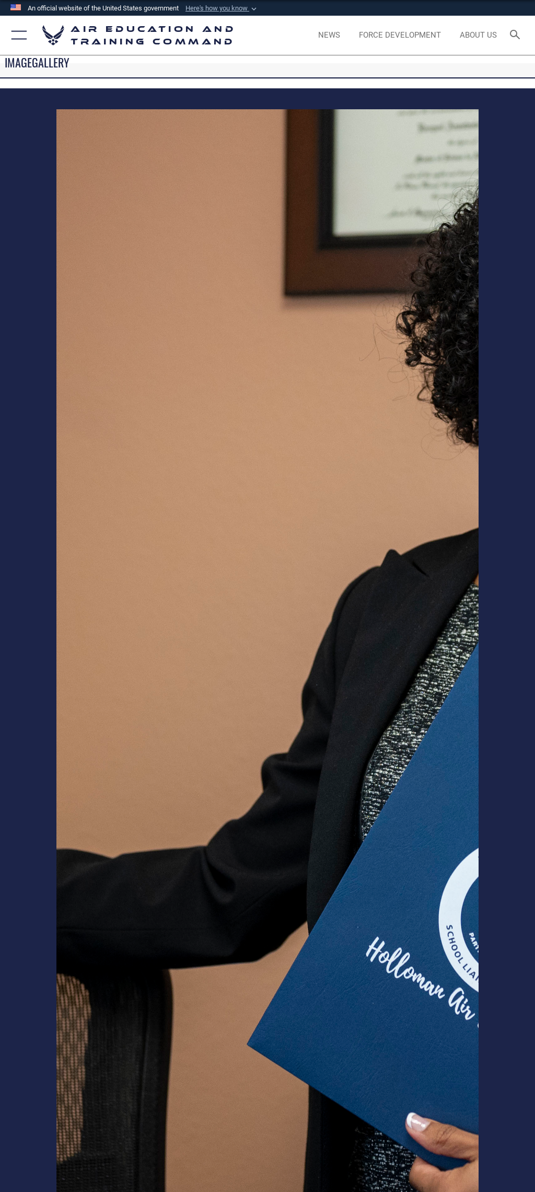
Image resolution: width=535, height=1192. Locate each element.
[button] (222, 8)
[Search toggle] (517, 35)
